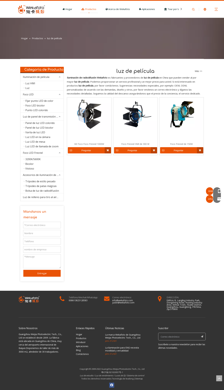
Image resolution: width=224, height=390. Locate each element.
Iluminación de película (36, 77)
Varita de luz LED (35, 132)
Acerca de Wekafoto (118, 9)
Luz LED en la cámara (37, 137)
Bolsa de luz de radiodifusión (42, 190)
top (219, 378)
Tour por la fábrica (175, 9)
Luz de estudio (87, 375)
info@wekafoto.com (122, 300)
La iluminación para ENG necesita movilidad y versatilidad (122, 349)
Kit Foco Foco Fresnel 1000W (89, 143)
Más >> (198, 71)
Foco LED (28, 94)
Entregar (42, 273)
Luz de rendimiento (104, 375)
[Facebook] (111, 385)
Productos (89, 9)
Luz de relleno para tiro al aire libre (43, 197)
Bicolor (29, 164)
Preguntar (79, 150)
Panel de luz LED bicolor (39, 127)
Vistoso (29, 168)
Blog (78, 350)
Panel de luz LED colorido (40, 123)
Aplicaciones (147, 9)
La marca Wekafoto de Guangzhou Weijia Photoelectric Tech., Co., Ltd (122, 336)
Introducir (81, 342)
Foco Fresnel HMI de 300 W (135, 143)
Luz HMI (30, 83)
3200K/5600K (33, 159)
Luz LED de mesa (35, 141)
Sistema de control (135, 375)
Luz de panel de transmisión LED (42, 116)
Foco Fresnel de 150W (181, 143)
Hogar (67, 9)
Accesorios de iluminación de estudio (43, 175)
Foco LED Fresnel (33, 153)
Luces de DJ (120, 375)
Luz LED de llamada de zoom (41, 146)
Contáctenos (82, 354)
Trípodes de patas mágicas (41, 186)
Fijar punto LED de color (39, 101)
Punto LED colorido (36, 110)
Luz (27, 88)
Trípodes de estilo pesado (40, 181)
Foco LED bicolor (35, 105)
